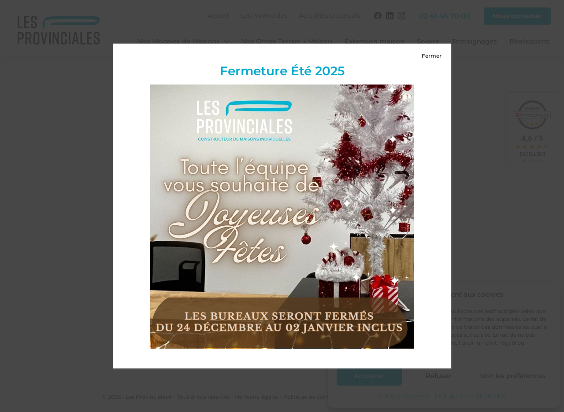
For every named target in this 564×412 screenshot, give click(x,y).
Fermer (432, 55)
